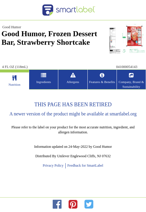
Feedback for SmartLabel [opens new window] (85, 165)
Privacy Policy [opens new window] (54, 165)
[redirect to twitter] (88, 204)
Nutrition (14, 84)
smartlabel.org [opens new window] (123, 113)
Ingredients (43, 82)
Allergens (73, 82)
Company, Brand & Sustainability (131, 84)
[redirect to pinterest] (73, 204)
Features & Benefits (102, 82)
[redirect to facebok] (57, 204)
